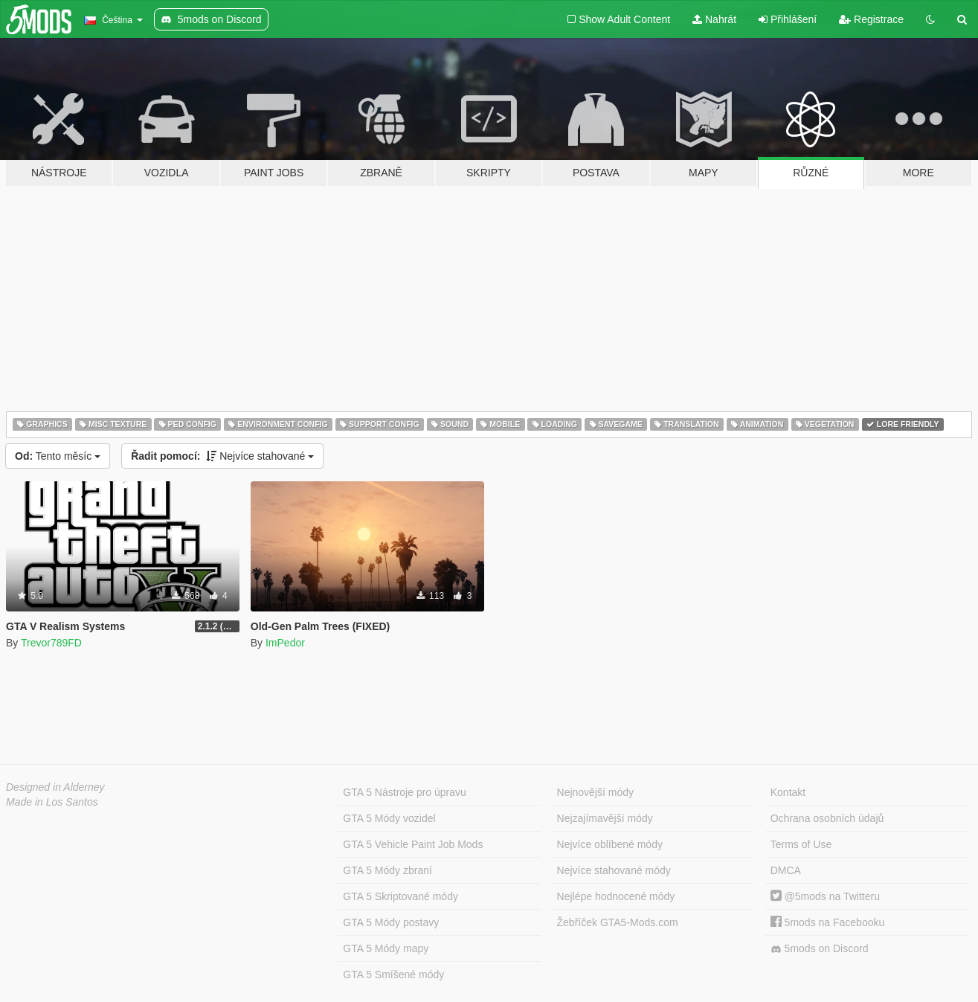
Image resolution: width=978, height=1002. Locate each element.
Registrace (871, 19)
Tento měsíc (57, 456)
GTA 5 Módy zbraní (387, 870)
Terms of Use (801, 844)
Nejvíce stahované (222, 456)
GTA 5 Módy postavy (391, 922)
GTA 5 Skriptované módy (400, 896)
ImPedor (285, 643)
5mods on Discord (820, 948)
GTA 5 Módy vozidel (389, 818)
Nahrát (714, 19)
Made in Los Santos (52, 802)
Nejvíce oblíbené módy (610, 844)
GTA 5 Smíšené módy (393, 974)
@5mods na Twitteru (825, 896)
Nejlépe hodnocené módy (616, 896)
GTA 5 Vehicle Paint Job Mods (413, 844)
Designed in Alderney (55, 787)
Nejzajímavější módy (605, 818)
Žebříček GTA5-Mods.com (617, 922)
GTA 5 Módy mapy (385, 948)
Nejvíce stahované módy (614, 870)
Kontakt (788, 792)
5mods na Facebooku (828, 922)
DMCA (786, 870)
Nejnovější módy (595, 792)
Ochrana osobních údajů (827, 818)
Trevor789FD (51, 643)
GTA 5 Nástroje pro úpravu (404, 792)
